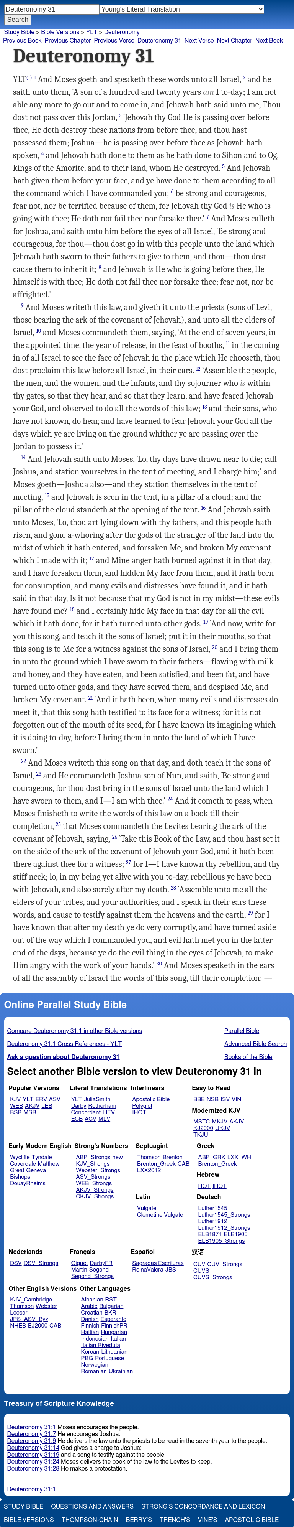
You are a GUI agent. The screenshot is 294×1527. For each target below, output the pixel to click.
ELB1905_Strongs (221, 1241)
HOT (204, 1186)
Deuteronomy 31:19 (33, 1455)
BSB (15, 1112)
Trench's (175, 1520)
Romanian (94, 1371)
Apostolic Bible (252, 1520)
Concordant (86, 1112)
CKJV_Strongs (95, 1196)
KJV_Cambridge (31, 1300)
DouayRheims (28, 1183)
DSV (16, 1263)
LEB (46, 1106)
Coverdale (23, 1164)
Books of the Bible (248, 1057)
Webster (46, 1306)
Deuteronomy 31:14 (33, 1448)
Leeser (18, 1313)
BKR (110, 1313)
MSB (29, 1112)
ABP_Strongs (93, 1157)
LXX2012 (149, 1170)
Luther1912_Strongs (224, 1228)
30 (159, 963)
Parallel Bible (241, 1031)
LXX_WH (239, 1157)
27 (128, 862)
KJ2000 (203, 1128)
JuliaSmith (97, 1099)
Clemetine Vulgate (160, 1215)
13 (205, 407)
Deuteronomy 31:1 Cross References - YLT (64, 1044)
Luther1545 (212, 1208)
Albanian (92, 1300)
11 (228, 343)
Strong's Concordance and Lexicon (203, 1507)
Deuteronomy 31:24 (33, 1462)
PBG (87, 1358)
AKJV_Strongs (94, 1190)
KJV (15, 1099)
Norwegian (94, 1365)
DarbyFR (101, 1263)
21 (90, 698)
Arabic (89, 1306)
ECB (77, 1119)
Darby (79, 1106)
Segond (99, 1270)
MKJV (219, 1122)
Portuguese (109, 1358)
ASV (54, 1099)
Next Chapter (234, 41)
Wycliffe (19, 1157)
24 (170, 799)
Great (17, 1170)
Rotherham (102, 1106)
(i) (29, 77)
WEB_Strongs (94, 1183)
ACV (90, 1119)
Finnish (90, 1326)
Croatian (92, 1313)
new (118, 1157)
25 (58, 824)
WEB (16, 1106)
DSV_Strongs (41, 1263)
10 (38, 331)
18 (72, 609)
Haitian (90, 1332)
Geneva (36, 1170)
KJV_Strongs (92, 1164)
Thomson (149, 1157)
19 (205, 622)
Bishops (20, 1177)
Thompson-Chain (90, 1520)
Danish (90, 1319)
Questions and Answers (92, 1507)
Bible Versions (60, 32)
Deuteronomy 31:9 (31, 1441)
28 (173, 888)
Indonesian (95, 1339)
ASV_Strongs (93, 1177)
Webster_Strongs (98, 1170)
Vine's (207, 1520)
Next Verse (199, 41)
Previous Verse (114, 41)
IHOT (139, 1112)
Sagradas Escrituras (157, 1263)
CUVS (201, 1271)
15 (47, 495)
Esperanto (114, 1319)
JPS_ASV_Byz (29, 1319)
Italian (118, 1339)
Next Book (269, 41)
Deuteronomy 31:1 (31, 1427)
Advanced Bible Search (255, 1044)
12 (198, 369)
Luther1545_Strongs (224, 1215)
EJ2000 (37, 1326)
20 (214, 647)
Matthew (49, 1164)
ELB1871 (210, 1234)
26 (115, 837)
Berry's (139, 1520)
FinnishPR (114, 1326)
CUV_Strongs (224, 1264)
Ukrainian (121, 1371)
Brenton (173, 1157)
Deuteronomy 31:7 (31, 1434)
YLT (91, 32)
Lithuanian (114, 1352)
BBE (199, 1099)
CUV (199, 1264)
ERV (41, 1099)
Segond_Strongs (92, 1276)
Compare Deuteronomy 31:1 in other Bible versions (74, 1031)
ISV (225, 1099)
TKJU (200, 1135)
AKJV (32, 1106)
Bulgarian (111, 1306)
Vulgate (146, 1208)
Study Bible (19, 32)
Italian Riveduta (100, 1345)
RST (111, 1300)
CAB (183, 1164)
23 (38, 774)
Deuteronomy (122, 32)
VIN (236, 1099)
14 (23, 457)
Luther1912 (212, 1221)
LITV (109, 1112)
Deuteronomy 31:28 (33, 1469)
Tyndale (42, 1157)
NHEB (18, 1326)
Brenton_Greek (156, 1164)
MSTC (201, 1122)
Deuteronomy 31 (159, 41)
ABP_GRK (211, 1157)
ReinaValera (147, 1270)
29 (250, 913)
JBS (170, 1270)
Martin (79, 1270)
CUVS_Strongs (212, 1277)
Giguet (79, 1263)
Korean (90, 1352)
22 (23, 761)
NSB (213, 1099)
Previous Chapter (68, 41)
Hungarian (114, 1332)
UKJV (222, 1128)
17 (92, 558)
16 (203, 508)
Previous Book (22, 41)
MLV (104, 1119)
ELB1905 (236, 1234)
